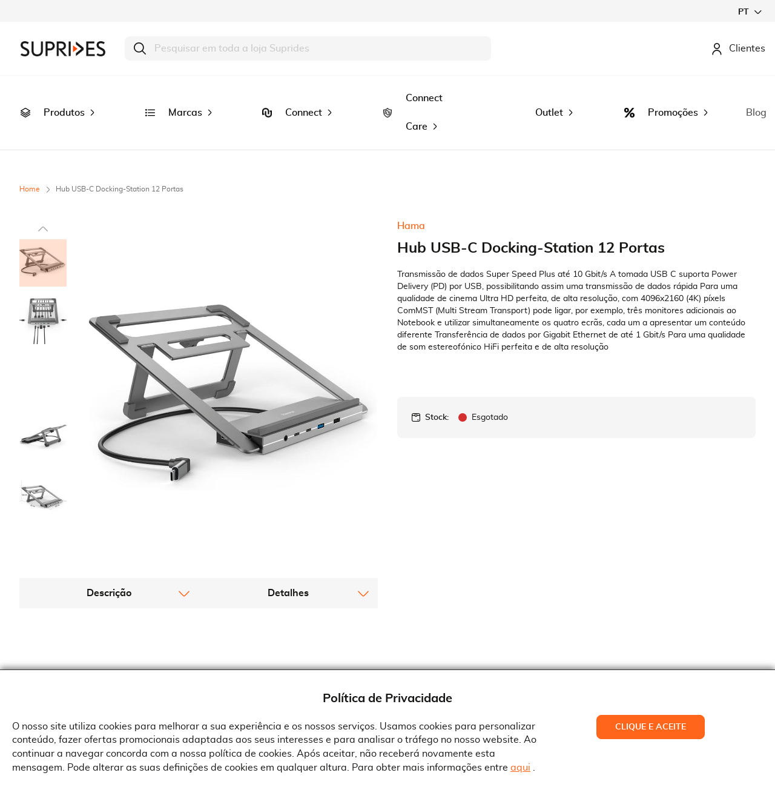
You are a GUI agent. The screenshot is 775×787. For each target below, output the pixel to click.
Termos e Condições (258, 638)
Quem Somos (58, 638)
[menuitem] (25, 90)
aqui (520, 767)
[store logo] (63, 48)
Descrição (109, 468)
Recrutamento (60, 656)
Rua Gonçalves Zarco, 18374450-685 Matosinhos (459, 658)
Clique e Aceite (650, 727)
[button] (749, 12)
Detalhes (288, 468)
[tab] (109, 468)
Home (29, 143)
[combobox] (308, 48)
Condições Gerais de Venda (275, 656)
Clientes (738, 48)
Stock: (437, 372)
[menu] (387, 90)
